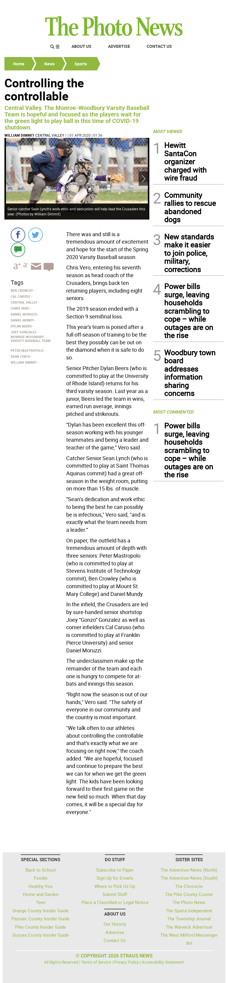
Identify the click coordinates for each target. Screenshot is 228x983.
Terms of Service (96, 962)
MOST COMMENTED (173, 412)
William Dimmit (19, 135)
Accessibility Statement (163, 962)
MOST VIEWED (167, 131)
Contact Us (159, 46)
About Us (81, 46)
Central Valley (49, 135)
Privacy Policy (126, 962)
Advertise (119, 46)
